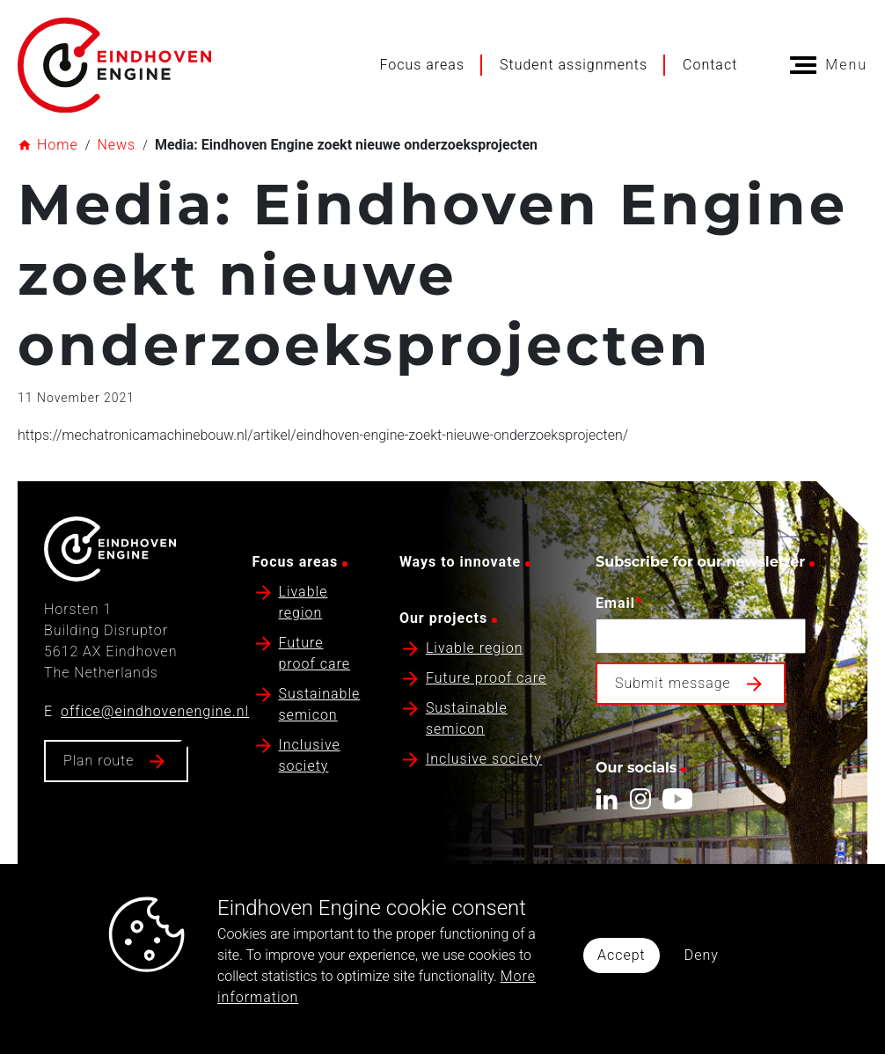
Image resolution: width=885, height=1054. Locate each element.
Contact (710, 64)
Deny (701, 955)
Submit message (673, 683)
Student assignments (573, 64)
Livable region (474, 648)
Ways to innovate (460, 561)
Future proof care (486, 678)
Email (619, 602)
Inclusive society (484, 758)
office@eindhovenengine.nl (155, 711)
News (116, 144)
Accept (621, 955)
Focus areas (421, 64)
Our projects (443, 618)
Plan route (98, 760)
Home (57, 144)
